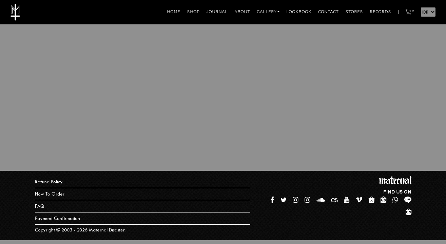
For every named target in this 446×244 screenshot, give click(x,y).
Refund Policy (49, 182)
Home (173, 11)
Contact (328, 11)
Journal (217, 11)
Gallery (266, 11)
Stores (354, 11)
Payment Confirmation (57, 218)
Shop (193, 11)
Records (380, 11)
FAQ (39, 206)
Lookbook (298, 11)
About (242, 11)
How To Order (49, 194)
